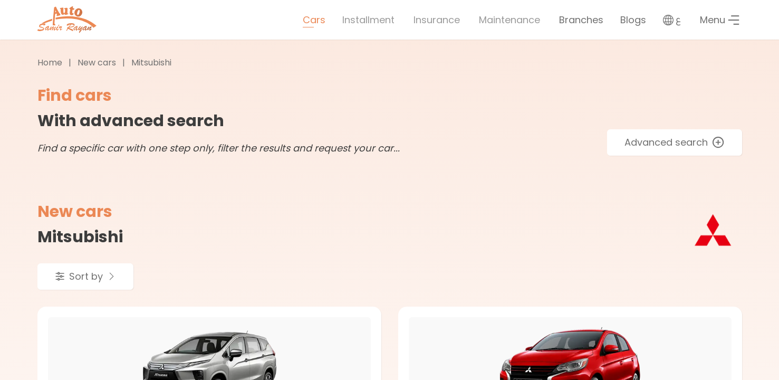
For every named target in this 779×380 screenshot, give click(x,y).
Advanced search (674, 142)
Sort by (85, 276)
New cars (97, 62)
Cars (314, 19)
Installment (368, 19)
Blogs (633, 19)
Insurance (436, 19)
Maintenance (509, 19)
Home (49, 62)
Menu (720, 19)
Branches (581, 19)
